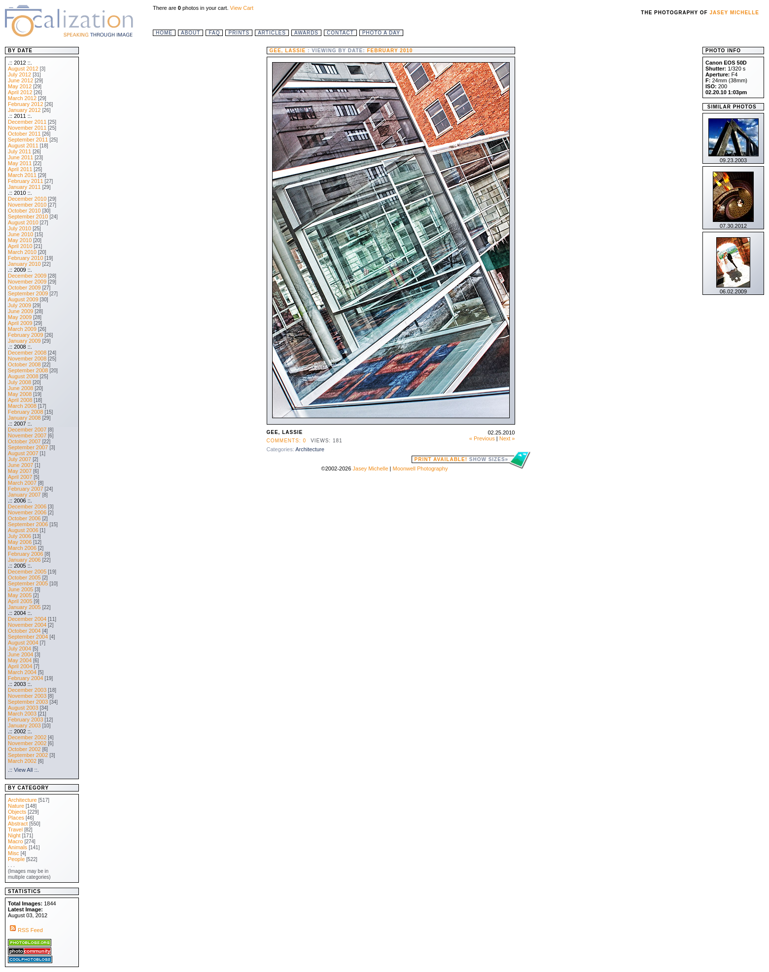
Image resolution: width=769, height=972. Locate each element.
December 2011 (27, 122)
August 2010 (23, 222)
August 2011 (23, 145)
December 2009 (27, 276)
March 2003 (22, 714)
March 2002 (22, 761)
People (16, 859)
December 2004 (27, 619)
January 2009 (24, 341)
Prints (238, 33)
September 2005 (28, 583)
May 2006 (20, 542)
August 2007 (23, 453)
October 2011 (24, 134)
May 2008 (20, 394)
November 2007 (27, 435)
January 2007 (24, 495)
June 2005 (20, 589)
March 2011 (22, 175)
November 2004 (27, 625)
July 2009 (19, 305)
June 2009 (20, 311)
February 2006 (25, 554)
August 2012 (23, 69)
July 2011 (19, 151)
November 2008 (27, 358)
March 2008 (22, 406)
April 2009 (20, 323)
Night (14, 835)
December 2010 (27, 199)
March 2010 (22, 252)
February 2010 (25, 258)
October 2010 (24, 211)
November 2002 (27, 743)
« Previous (482, 438)
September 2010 (28, 216)
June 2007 (20, 465)
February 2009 (25, 335)
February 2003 (25, 719)
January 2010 (24, 264)
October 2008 (24, 364)
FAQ (214, 33)
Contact (340, 33)
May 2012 (20, 86)
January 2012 (24, 110)
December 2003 (27, 690)
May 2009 (20, 317)
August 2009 (23, 299)
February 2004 (25, 678)
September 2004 (28, 637)
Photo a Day (381, 33)
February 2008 (25, 412)
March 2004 (22, 672)
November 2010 (27, 205)
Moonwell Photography (420, 468)
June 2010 (20, 234)
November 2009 (27, 282)
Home (164, 33)
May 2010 (20, 240)
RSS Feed (25, 930)
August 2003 (23, 708)
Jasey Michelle (735, 12)
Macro (15, 841)
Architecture (309, 449)
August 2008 (23, 376)
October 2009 (24, 287)
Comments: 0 (286, 440)
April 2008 (20, 400)
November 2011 (27, 128)
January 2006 (24, 560)
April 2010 (20, 246)
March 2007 (22, 483)
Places (16, 818)
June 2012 (20, 80)
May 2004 (20, 660)
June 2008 (20, 388)
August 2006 (23, 530)
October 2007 (24, 441)
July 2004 (19, 648)
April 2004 (20, 666)
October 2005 (24, 577)
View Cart (241, 8)
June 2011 (20, 157)
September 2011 (28, 140)
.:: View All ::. (23, 770)
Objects (17, 812)
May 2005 (20, 595)
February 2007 (25, 489)
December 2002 (27, 737)
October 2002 (24, 749)
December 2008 (27, 353)
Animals (17, 847)
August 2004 (23, 643)
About (190, 33)
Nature (16, 806)
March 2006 (22, 548)
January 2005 (24, 607)
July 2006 (19, 536)
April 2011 (20, 169)
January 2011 (24, 187)
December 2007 (27, 429)
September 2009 (28, 293)
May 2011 (20, 163)
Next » (507, 438)
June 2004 (20, 654)
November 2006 (27, 512)
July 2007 (19, 459)
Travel (15, 829)
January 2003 (24, 725)
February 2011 (25, 181)
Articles (272, 33)
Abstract (18, 824)
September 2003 (28, 702)
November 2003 (27, 696)
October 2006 (24, 518)
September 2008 (28, 370)
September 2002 (28, 755)
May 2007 (20, 471)
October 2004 (24, 631)
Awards (306, 33)
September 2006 (28, 524)
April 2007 (20, 477)
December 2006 (27, 506)
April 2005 (20, 601)
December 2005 (27, 572)
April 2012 (20, 92)
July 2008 (19, 382)
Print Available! (462, 459)
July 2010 (19, 228)
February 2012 (25, 104)
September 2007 (28, 447)
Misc (13, 853)
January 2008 (24, 418)
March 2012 (22, 98)
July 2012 (19, 74)
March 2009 (22, 329)
